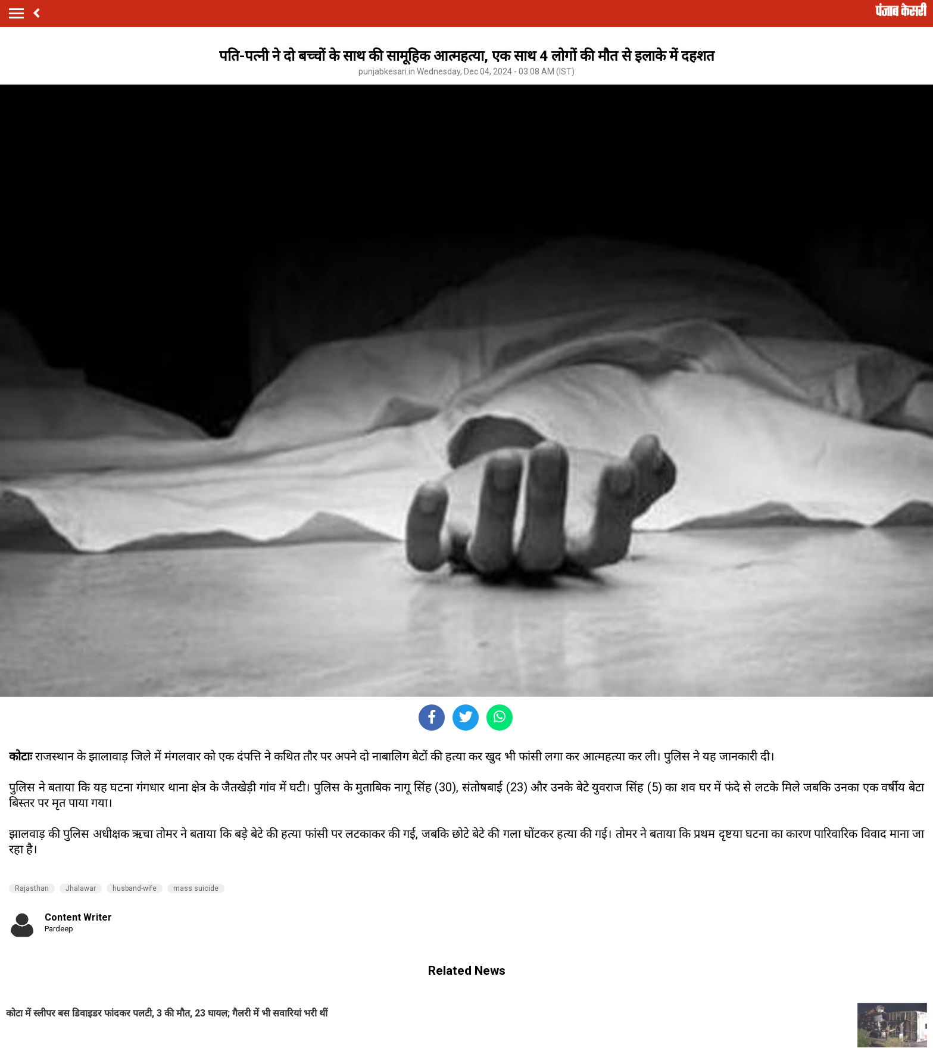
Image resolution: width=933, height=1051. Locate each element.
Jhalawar (80, 888)
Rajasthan (32, 888)
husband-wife (135, 888)
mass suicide (196, 888)
